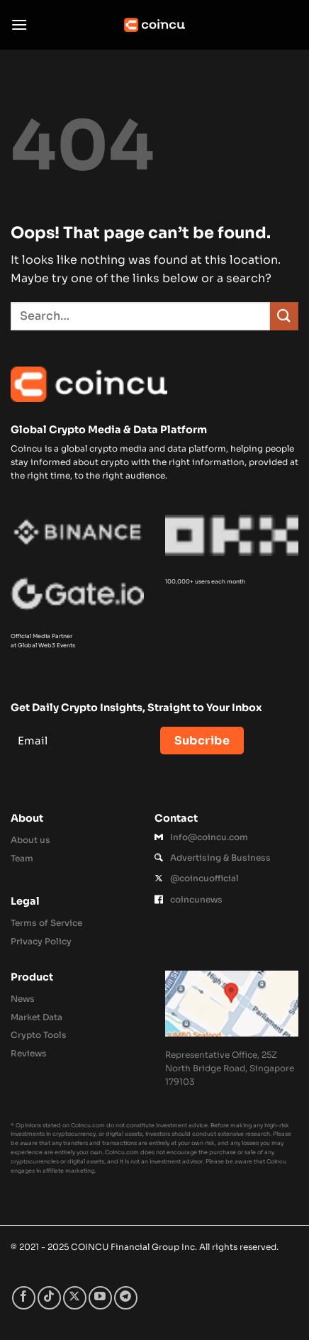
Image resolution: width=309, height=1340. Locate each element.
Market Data (36, 1017)
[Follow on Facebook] (23, 1298)
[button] (19, 24)
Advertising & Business (220, 857)
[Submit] (284, 316)
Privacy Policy (41, 941)
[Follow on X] (74, 1298)
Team (22, 858)
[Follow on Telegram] (125, 1298)
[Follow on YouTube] (100, 1298)
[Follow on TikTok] (49, 1298)
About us (30, 839)
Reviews (29, 1053)
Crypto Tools (39, 1034)
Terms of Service (46, 922)
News (23, 998)
